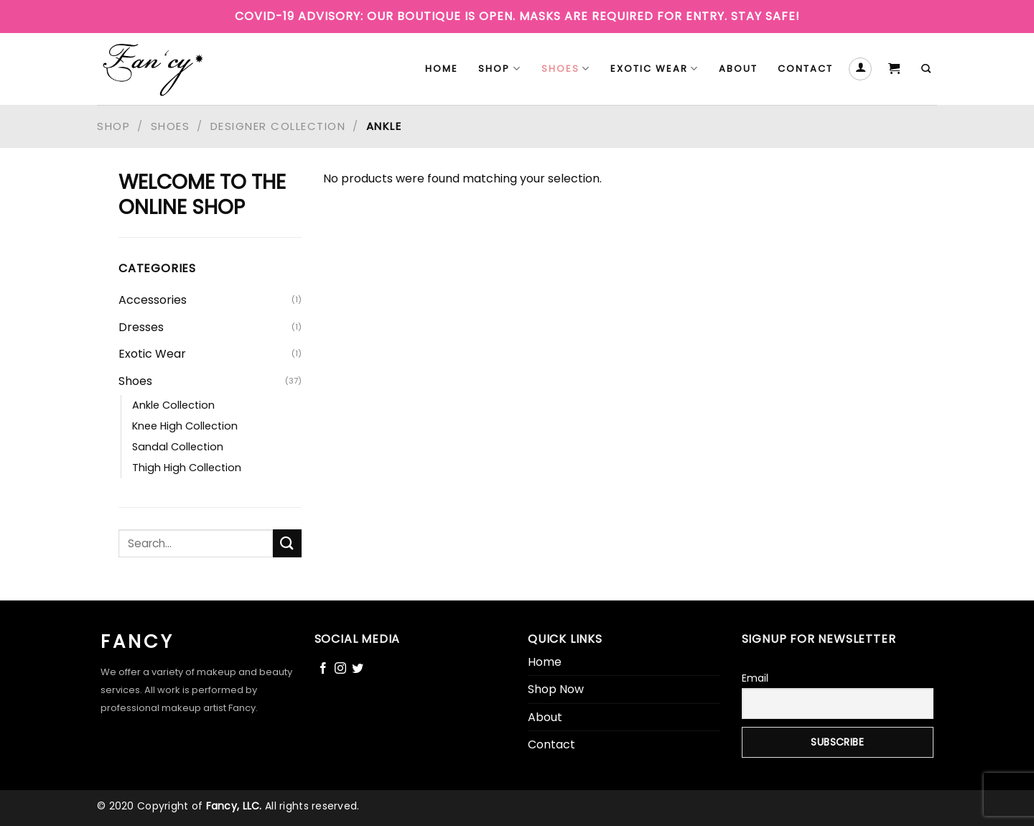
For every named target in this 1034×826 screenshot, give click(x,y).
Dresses (141, 327)
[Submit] (287, 543)
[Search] (926, 69)
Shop (499, 68)
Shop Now (556, 689)
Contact (805, 68)
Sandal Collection (177, 447)
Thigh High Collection (186, 467)
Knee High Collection (185, 426)
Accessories (152, 300)
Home (441, 68)
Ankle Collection (173, 405)
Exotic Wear (654, 68)
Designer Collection (278, 126)
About (738, 68)
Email (755, 678)
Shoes (565, 68)
